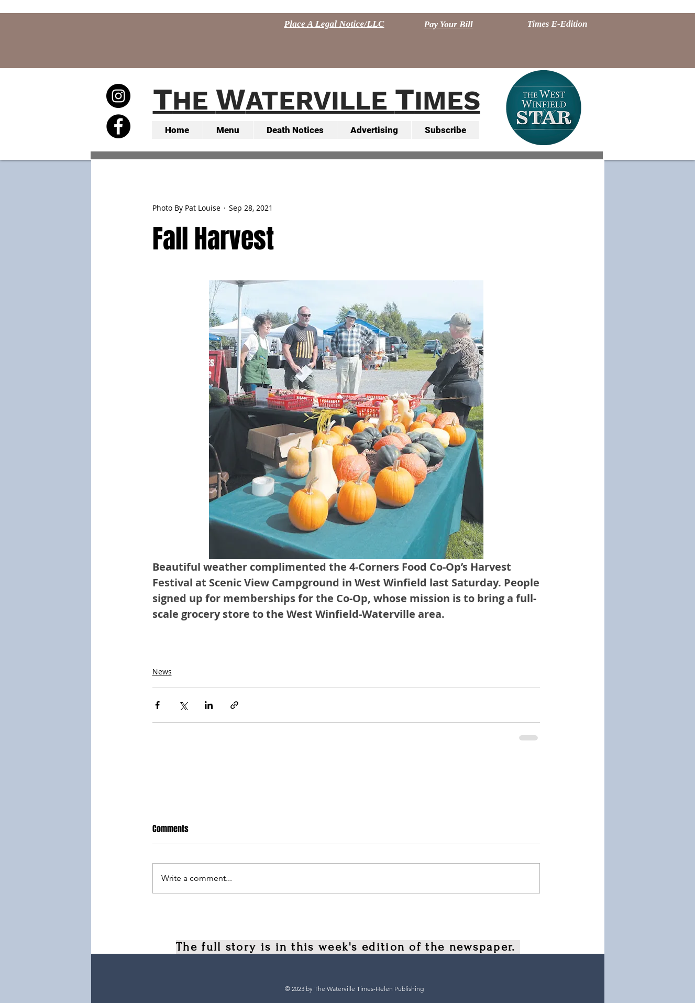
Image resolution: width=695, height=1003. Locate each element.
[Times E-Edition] (557, 24)
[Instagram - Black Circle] (118, 96)
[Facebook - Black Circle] (118, 126)
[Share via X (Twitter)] (183, 705)
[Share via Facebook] (157, 705)
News (162, 672)
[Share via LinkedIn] (209, 705)
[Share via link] (234, 705)
